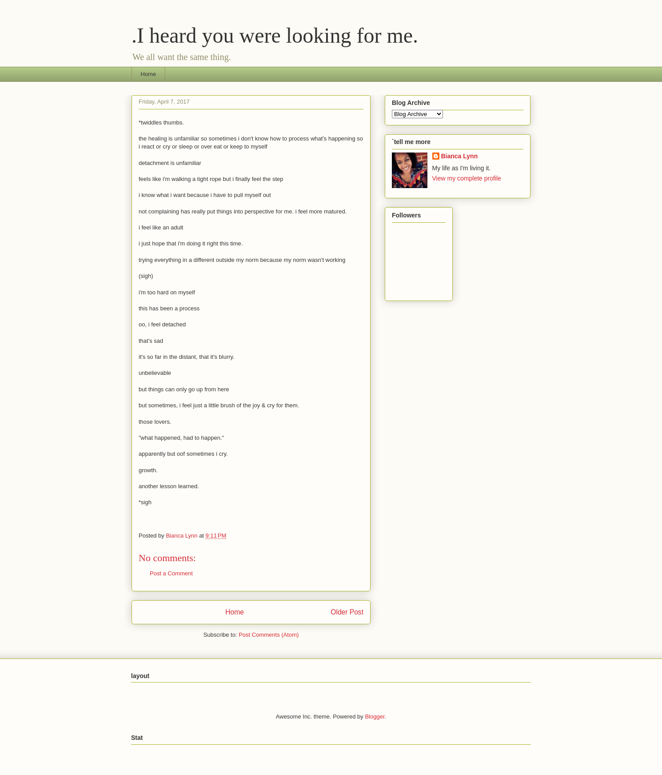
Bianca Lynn (459, 156)
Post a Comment (171, 573)
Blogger (374, 716)
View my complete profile (466, 178)
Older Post (347, 612)
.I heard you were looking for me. (275, 35)
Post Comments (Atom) (269, 634)
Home (148, 74)
